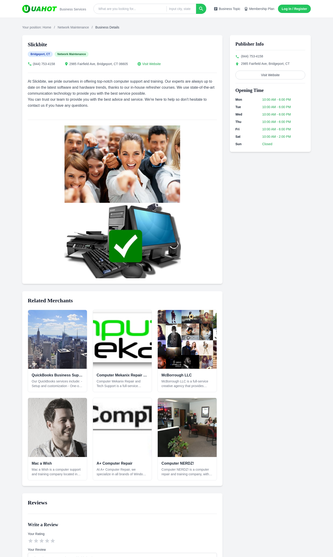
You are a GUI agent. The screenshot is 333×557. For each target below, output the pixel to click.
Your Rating (36, 534)
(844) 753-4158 (44, 64)
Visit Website (151, 64)
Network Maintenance (73, 27)
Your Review (37, 549)
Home (47, 27)
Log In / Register (294, 9)
